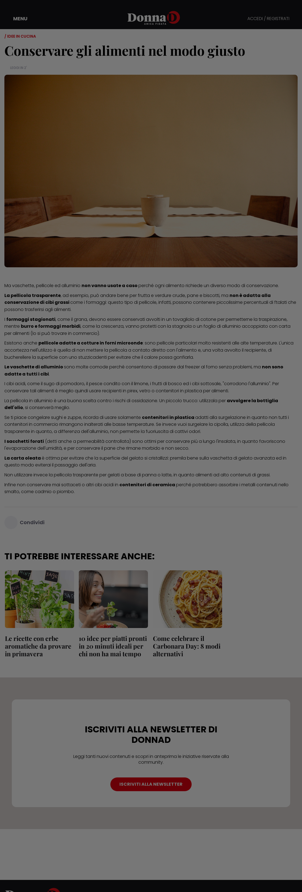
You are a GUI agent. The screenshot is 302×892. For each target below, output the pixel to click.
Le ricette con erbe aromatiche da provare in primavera (37, 646)
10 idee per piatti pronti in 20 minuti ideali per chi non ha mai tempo (113, 646)
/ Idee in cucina (20, 36)
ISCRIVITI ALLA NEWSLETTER (151, 784)
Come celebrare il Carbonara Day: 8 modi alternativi (186, 646)
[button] (16, 18)
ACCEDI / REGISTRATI (268, 19)
